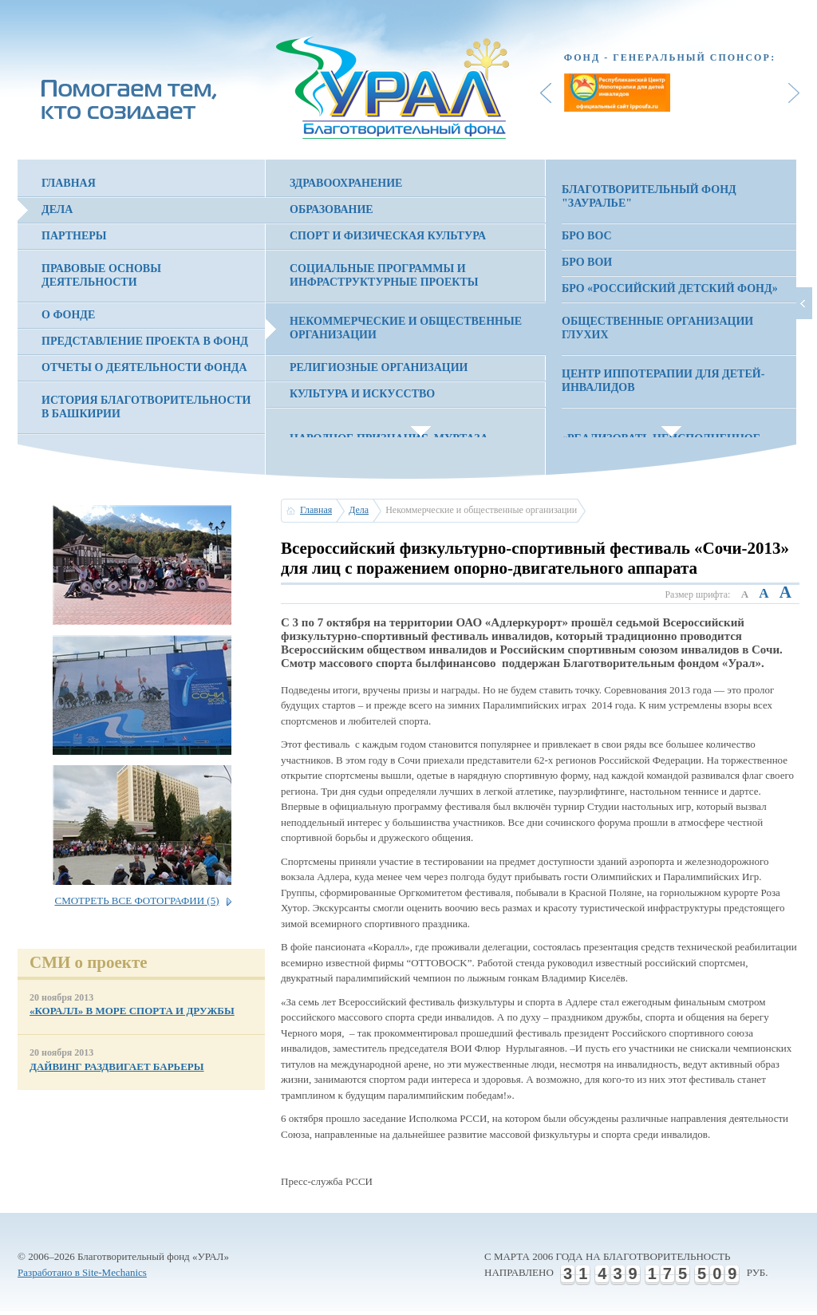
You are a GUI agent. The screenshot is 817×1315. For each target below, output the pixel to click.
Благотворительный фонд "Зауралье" (649, 196)
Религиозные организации (379, 367)
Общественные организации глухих (657, 328)
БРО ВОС (587, 236)
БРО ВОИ (587, 262)
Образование (331, 209)
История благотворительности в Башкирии (146, 407)
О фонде (68, 315)
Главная (68, 183)
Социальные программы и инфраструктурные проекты (384, 275)
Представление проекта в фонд (144, 341)
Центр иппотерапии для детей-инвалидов (663, 380)
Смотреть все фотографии (136, 900)
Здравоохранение (346, 183)
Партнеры (74, 236)
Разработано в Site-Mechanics (82, 1272)
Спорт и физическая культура (388, 236)
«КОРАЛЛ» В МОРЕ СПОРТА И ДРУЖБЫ (132, 1011)
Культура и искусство (362, 394)
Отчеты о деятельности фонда (144, 367)
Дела (57, 209)
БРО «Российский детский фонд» (670, 288)
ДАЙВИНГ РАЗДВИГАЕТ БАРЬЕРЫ (117, 1066)
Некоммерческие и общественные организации (406, 328)
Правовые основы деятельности (101, 275)
